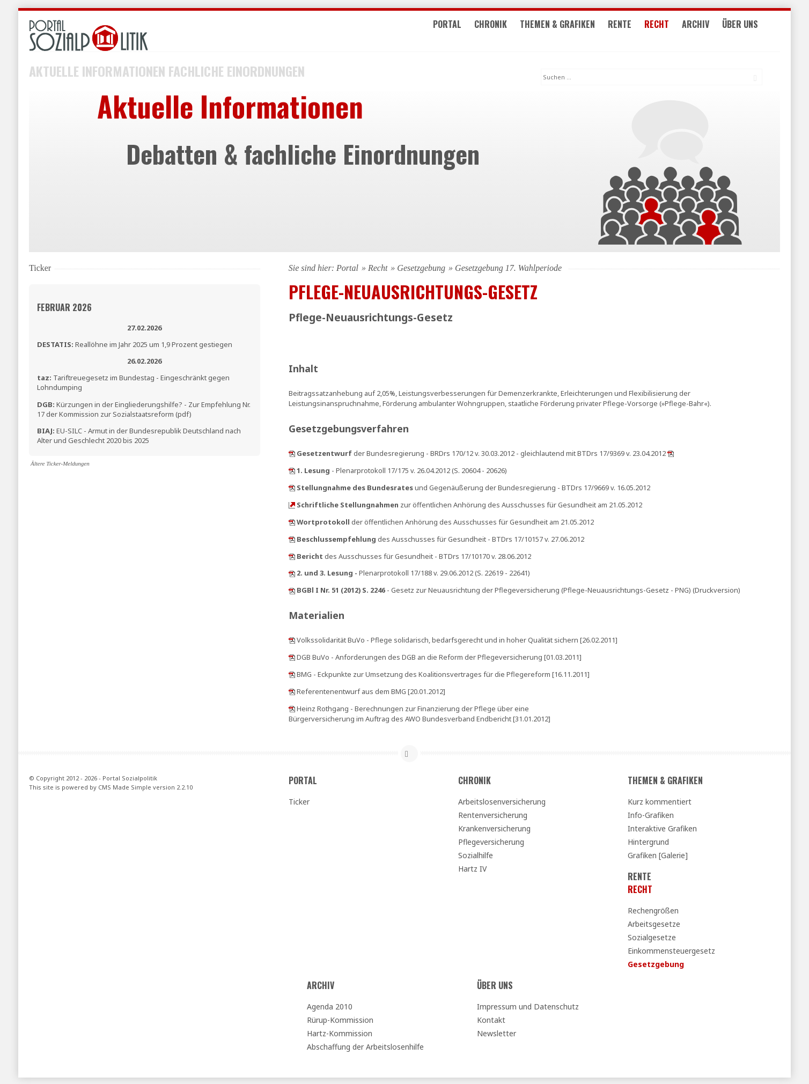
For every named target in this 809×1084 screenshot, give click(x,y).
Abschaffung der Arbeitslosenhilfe (365, 1045)
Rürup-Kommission (340, 1018)
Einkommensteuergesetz (671, 949)
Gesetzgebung (421, 266)
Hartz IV (472, 867)
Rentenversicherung (492, 813)
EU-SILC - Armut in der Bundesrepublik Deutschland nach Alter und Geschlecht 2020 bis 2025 (139, 434)
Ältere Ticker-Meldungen (60, 462)
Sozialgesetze (652, 936)
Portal (465, 31)
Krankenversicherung (494, 827)
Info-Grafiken (651, 813)
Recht (675, 31)
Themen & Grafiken (575, 31)
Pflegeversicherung (491, 840)
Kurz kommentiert (660, 800)
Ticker (299, 800)
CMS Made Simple (124, 785)
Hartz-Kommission (339, 1032)
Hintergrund (648, 840)
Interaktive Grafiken (662, 827)
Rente (638, 31)
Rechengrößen (653, 909)
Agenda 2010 (329, 1005)
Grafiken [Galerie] (658, 854)
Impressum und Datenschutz (528, 1005)
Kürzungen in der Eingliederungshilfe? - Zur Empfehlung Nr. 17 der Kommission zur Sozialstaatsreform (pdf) (144, 407)
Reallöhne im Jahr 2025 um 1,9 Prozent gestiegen (134, 343)
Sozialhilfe (475, 854)
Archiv (713, 31)
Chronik (508, 31)
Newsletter (496, 1032)
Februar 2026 (64, 305)
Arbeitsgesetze (654, 922)
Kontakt (491, 1018)
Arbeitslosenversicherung (502, 800)
